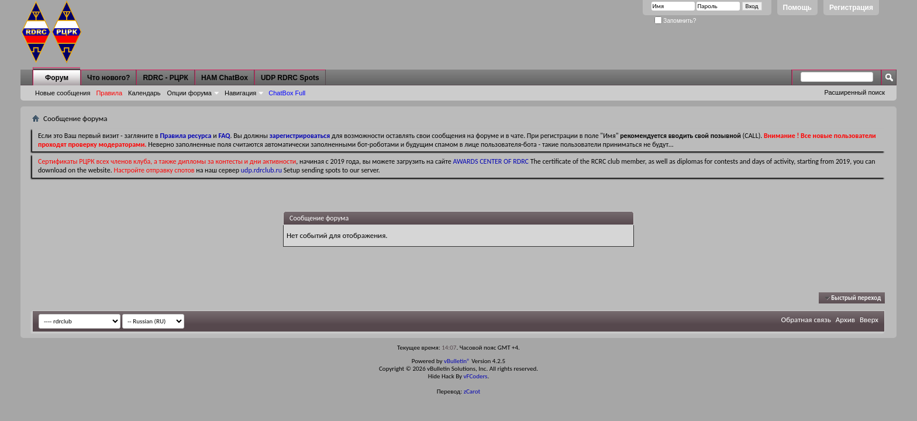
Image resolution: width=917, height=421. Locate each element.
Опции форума (189, 92)
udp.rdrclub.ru (261, 170)
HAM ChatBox (224, 78)
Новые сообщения (62, 92)
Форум (56, 78)
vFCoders (476, 376)
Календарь (144, 92)
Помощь (797, 8)
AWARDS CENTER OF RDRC (491, 161)
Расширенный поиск (854, 92)
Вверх (869, 319)
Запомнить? (675, 21)
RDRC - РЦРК (165, 78)
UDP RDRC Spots (290, 78)
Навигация (240, 92)
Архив (845, 319)
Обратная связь (806, 319)
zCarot (472, 391)
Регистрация (851, 8)
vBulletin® (457, 361)
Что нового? (108, 78)
